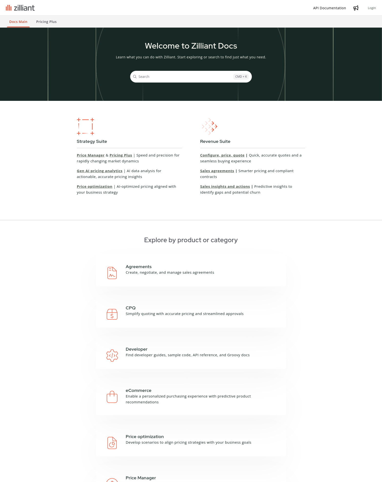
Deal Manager (65, 442)
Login (372, 8)
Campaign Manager (69, 429)
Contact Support (283, 445)
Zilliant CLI (109, 442)
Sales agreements (217, 170)
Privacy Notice (55, 476)
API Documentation (116, 429)
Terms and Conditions (23, 476)
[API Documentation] (329, 7)
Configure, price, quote (222, 155)
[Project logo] (20, 8)
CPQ (56, 435)
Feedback (155, 442)
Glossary (154, 435)
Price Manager (91, 155)
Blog (206, 429)
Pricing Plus (121, 155)
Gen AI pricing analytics (100, 170)
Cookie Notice (81, 476)
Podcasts (209, 435)
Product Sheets (215, 442)
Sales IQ (60, 461)
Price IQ (59, 448)
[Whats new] (356, 8)
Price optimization (95, 186)
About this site (159, 429)
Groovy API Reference (118, 435)
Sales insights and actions (225, 186)
